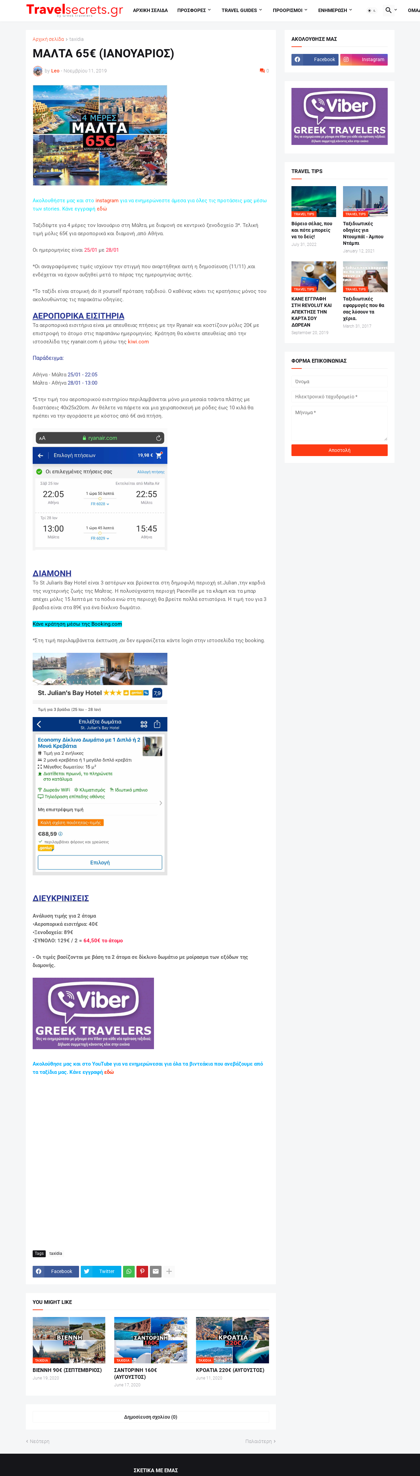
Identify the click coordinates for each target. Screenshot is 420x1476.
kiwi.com (138, 342)
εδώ (102, 209)
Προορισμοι (287, 10)
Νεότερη (39, 1441)
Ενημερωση (332, 10)
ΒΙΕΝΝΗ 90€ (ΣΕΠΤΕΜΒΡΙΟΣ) (67, 1370)
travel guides (239, 10)
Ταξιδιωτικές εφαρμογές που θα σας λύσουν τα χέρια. (363, 308)
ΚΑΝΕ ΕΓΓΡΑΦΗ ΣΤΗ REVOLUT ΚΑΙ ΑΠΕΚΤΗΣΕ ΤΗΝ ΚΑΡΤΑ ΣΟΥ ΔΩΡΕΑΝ (311, 312)
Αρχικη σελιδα (150, 10)
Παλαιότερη (258, 1441)
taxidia (76, 39)
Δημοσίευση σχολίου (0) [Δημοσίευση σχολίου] (150, 1417)
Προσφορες (191, 10)
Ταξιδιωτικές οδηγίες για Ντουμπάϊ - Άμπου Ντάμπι (363, 233)
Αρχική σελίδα (48, 39)
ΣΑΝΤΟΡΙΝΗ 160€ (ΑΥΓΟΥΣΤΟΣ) (135, 1373)
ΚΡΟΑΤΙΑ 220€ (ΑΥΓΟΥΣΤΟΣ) (230, 1370)
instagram (107, 200)
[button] (372, 10)
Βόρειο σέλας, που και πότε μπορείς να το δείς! (311, 230)
